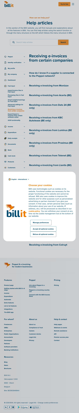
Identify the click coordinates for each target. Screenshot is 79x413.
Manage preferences (41, 222)
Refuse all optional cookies (43, 234)
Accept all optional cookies (43, 229)
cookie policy (34, 211)
